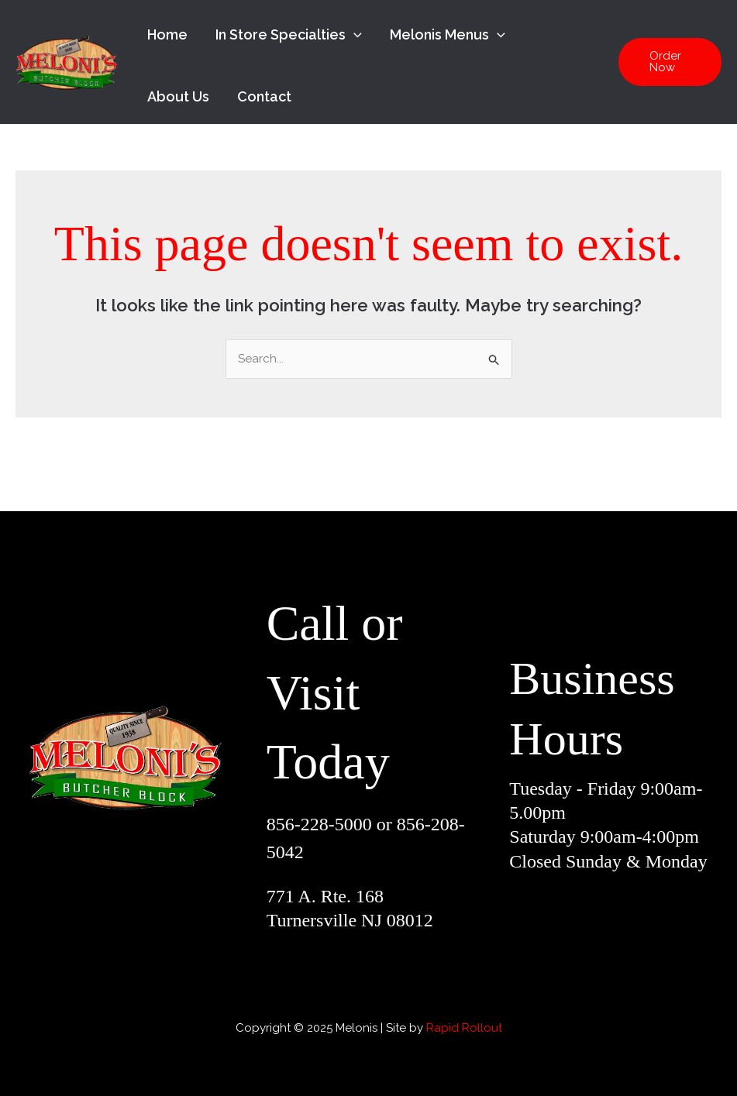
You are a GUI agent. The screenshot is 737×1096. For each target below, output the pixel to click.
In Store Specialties (288, 35)
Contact (264, 96)
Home (167, 34)
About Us (178, 96)
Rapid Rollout (464, 1028)
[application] (354, 35)
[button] (670, 62)
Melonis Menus (447, 35)
